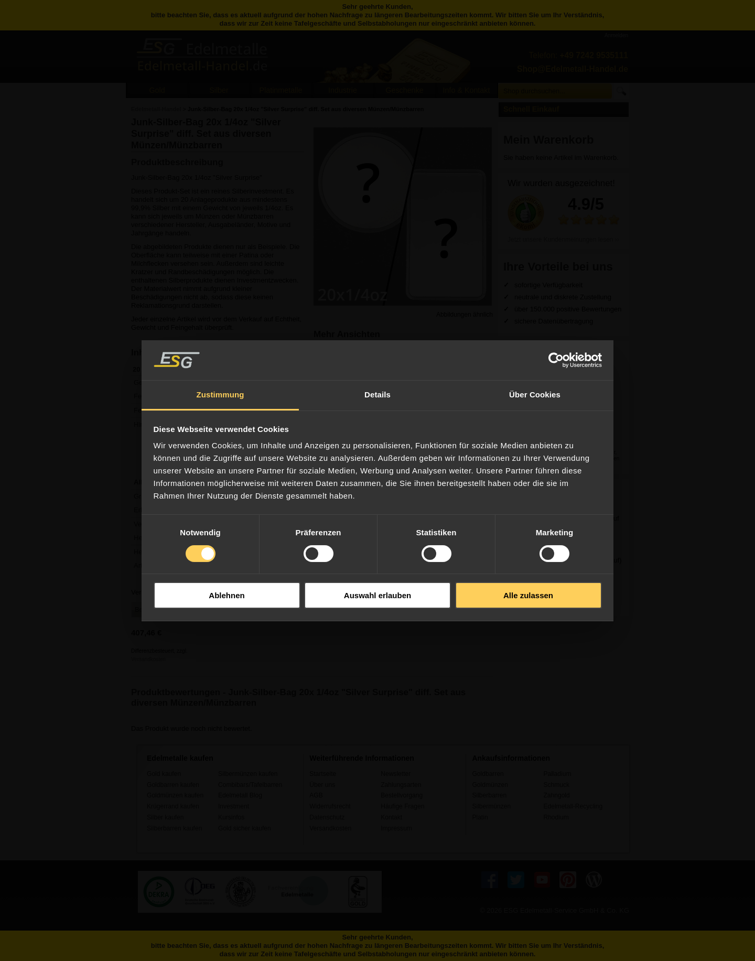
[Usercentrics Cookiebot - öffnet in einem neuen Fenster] (556, 360)
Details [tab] (377, 394)
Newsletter (396, 774)
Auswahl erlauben (377, 595)
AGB (316, 795)
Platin (480, 817)
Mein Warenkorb (548, 139)
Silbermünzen (491, 806)
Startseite (322, 774)
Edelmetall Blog (240, 795)
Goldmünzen (490, 785)
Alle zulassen (528, 595)
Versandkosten (148, 659)
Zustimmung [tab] (220, 394)
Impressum (396, 828)
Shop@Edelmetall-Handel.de (572, 68)
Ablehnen (226, 595)
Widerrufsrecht (330, 806)
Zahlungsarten (401, 785)
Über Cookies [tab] (534, 394)
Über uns (322, 785)
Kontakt (391, 817)
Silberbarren (489, 795)
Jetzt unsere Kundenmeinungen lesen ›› (563, 239)
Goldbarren (487, 774)
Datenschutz (326, 817)
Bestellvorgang (402, 795)
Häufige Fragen (402, 806)
